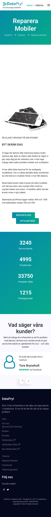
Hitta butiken (27, 221)
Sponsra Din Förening (12, 426)
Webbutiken (9, 440)
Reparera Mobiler (39, 35)
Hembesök (7, 465)
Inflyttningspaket (9, 469)
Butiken (5, 431)
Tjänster (21, 35)
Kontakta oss (23, 215)
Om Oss (5, 423)
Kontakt (5, 435)
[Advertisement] (25, 72)
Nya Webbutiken (11, 449)
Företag (39, 5)
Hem (4, 419)
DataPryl (8, 35)
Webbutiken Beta (11, 444)
